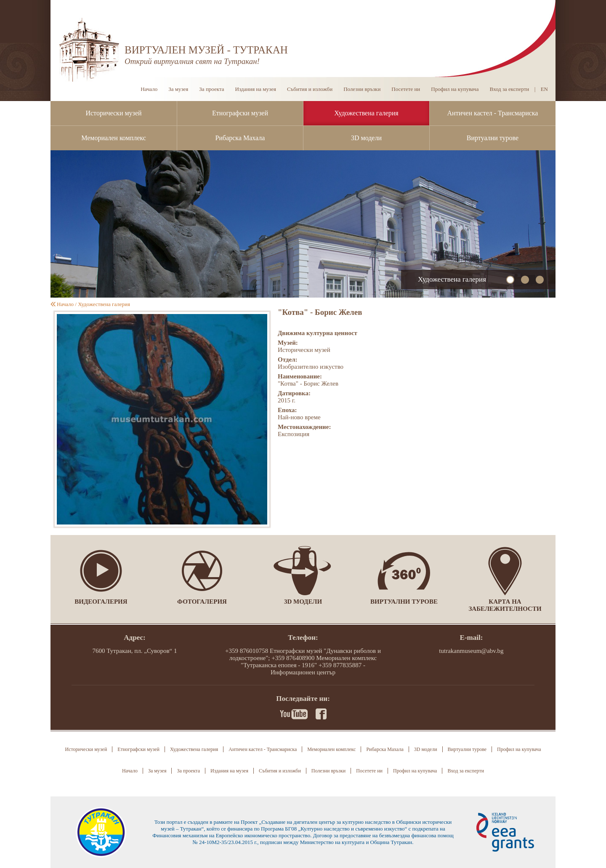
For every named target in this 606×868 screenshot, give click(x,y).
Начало (149, 89)
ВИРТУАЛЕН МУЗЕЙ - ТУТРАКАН (206, 50)
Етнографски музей (240, 113)
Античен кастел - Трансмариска (492, 113)
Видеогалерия (100, 601)
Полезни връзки (361, 89)
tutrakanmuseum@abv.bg (471, 650)
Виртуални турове (492, 137)
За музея (178, 89)
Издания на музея (255, 89)
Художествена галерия (366, 113)
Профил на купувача (454, 89)
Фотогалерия (202, 601)
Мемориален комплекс (113, 137)
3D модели (366, 137)
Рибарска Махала (240, 137)
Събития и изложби (309, 89)
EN (544, 89)
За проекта (211, 89)
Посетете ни (405, 89)
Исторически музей (113, 113)
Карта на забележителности (504, 605)
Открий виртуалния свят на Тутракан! (192, 61)
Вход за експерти (509, 89)
